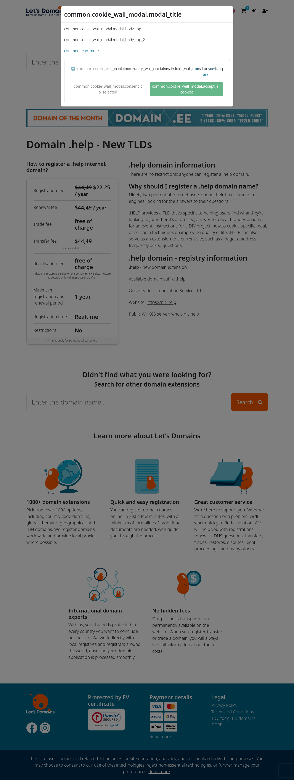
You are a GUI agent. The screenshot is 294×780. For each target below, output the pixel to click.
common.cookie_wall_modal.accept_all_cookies (186, 89)
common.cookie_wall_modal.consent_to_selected (108, 89)
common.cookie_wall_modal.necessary (110, 68)
